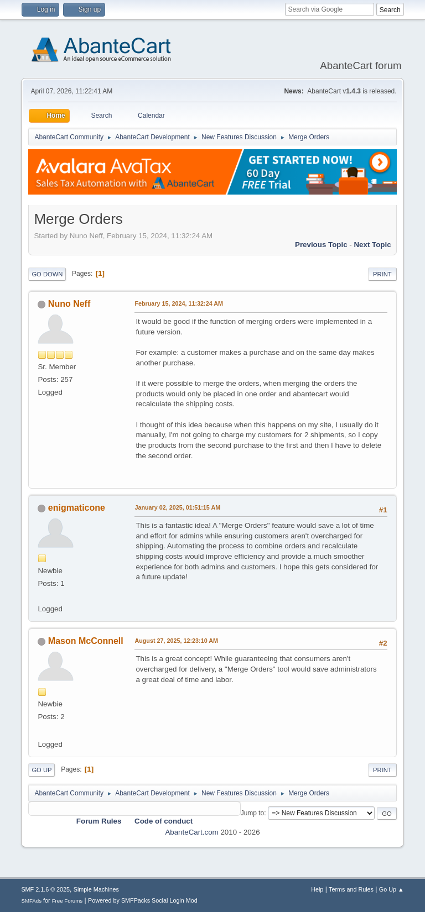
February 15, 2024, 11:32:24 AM (178, 303)
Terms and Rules (351, 889)
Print (382, 274)
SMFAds (31, 901)
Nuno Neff (69, 303)
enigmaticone (76, 507)
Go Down (47, 274)
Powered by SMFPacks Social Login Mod (143, 900)
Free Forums (67, 901)
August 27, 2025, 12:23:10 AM (176, 640)
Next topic (372, 244)
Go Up (41, 770)
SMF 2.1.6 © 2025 (45, 889)
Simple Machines (96, 889)
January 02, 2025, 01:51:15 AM (177, 507)
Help (317, 889)
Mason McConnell (85, 641)
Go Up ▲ (391, 889)
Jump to (253, 813)
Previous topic (321, 244)
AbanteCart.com (191, 832)
